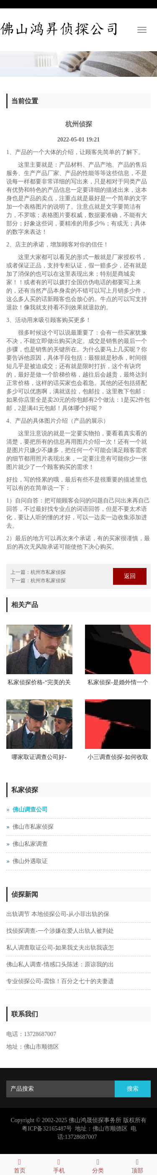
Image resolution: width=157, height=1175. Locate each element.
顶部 (137, 1165)
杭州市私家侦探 (48, 572)
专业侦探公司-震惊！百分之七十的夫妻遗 (60, 981)
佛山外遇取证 (30, 861)
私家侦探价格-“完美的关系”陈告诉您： (39, 685)
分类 (98, 1165)
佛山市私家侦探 (33, 827)
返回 (130, 576)
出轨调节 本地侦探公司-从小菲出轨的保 (57, 914)
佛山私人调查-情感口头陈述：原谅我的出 (60, 964)
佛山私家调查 (30, 844)
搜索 (133, 1089)
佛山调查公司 (30, 809)
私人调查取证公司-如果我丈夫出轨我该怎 (60, 948)
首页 (19, 1165)
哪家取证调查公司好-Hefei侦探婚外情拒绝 (39, 760)
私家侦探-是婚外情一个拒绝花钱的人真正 (118, 685)
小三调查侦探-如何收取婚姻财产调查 (118, 760)
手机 (59, 1165)
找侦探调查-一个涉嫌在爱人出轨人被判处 (60, 931)
